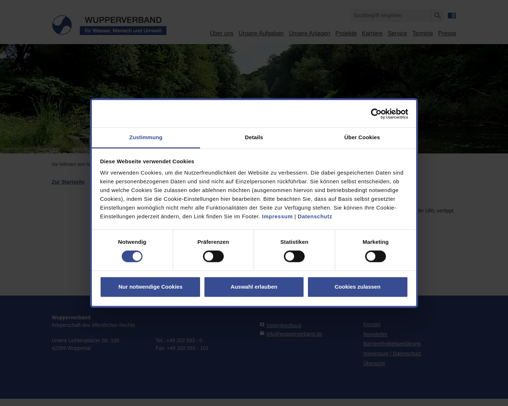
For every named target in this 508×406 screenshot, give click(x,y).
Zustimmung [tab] (146, 137)
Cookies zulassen (357, 287)
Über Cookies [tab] (362, 137)
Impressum (277, 216)
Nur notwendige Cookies (150, 287)
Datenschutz (315, 216)
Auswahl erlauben (254, 287)
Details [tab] (254, 137)
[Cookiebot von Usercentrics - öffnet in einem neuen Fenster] (376, 113)
